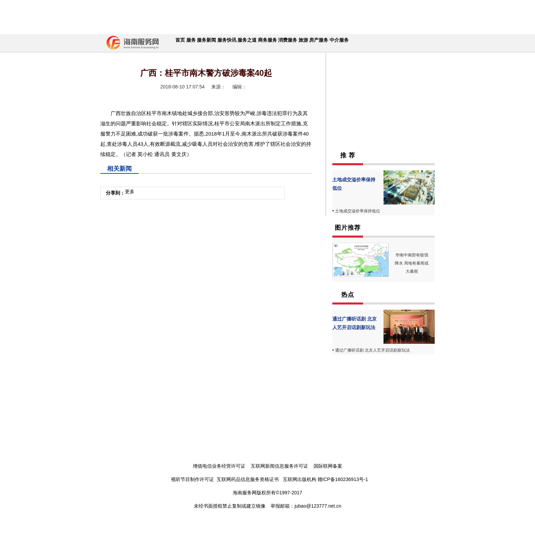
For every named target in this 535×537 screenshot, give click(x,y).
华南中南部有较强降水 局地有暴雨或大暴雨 (412, 263)
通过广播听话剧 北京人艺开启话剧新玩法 (372, 350)
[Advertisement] (265, 17)
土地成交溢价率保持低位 (357, 211)
